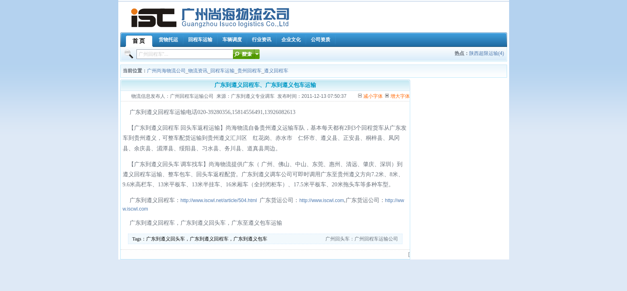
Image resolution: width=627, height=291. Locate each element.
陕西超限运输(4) (486, 53)
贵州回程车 (249, 71)
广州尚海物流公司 (166, 71)
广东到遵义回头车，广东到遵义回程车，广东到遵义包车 (206, 239)
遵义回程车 (276, 71)
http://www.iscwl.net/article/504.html (218, 200)
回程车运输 (222, 71)
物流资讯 (198, 71)
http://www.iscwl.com (321, 200)
